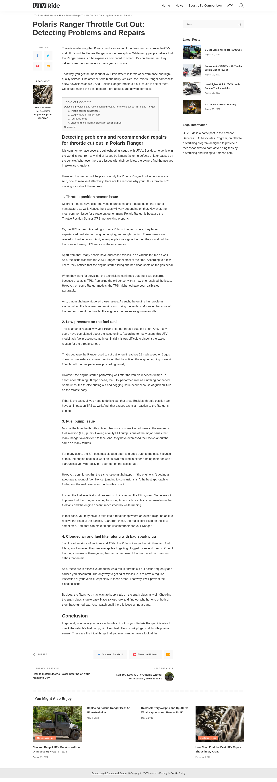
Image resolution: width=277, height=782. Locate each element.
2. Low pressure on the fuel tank (85, 114)
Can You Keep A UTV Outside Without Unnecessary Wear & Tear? (53, 751)
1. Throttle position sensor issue (85, 111)
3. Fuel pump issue (78, 118)
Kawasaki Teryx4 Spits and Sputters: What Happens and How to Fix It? (164, 712)
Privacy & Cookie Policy (172, 777)
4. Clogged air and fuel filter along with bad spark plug (96, 122)
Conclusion (70, 127)
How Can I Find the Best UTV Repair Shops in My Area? (43, 112)
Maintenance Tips (45, 738)
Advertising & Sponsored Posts (108, 777)
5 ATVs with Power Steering (221, 104)
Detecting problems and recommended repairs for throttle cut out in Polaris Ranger (112, 106)
